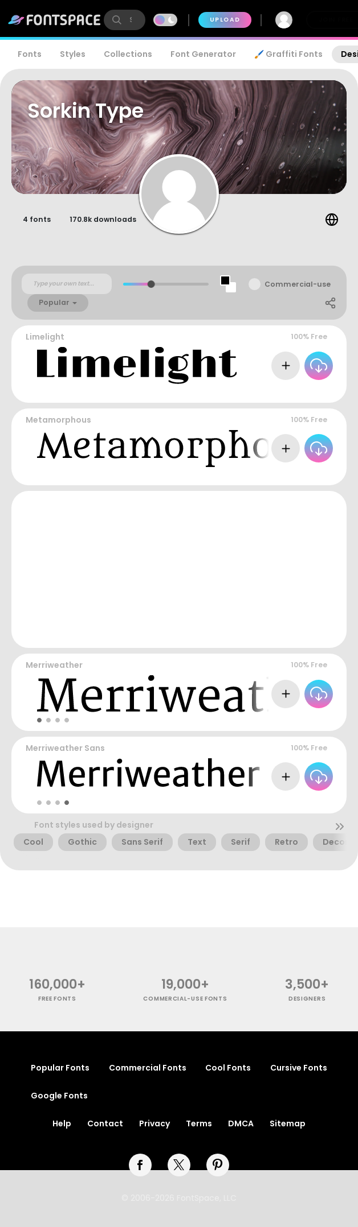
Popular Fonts (60, 1067)
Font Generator (203, 54)
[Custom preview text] (67, 284)
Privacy (154, 1123)
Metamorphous (58, 419)
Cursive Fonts (298, 1067)
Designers (307, 998)
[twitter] (179, 1165)
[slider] (151, 284)
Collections (128, 54)
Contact (105, 1123)
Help (61, 1123)
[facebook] (140, 1165)
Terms (199, 1123)
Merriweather (54, 665)
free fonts (57, 998)
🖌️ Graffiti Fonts (288, 54)
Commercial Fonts (147, 1067)
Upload (225, 19)
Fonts (30, 54)
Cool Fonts (228, 1067)
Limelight (45, 336)
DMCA (241, 1123)
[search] (124, 20)
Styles (73, 54)
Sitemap (288, 1123)
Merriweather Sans (65, 748)
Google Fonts (59, 1095)
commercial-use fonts (185, 998)
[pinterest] (217, 1165)
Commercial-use (298, 284)
